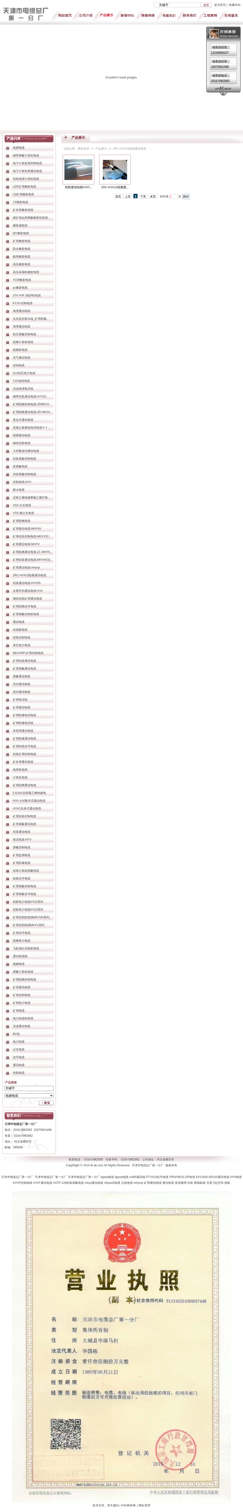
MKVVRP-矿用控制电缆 (28, 653)
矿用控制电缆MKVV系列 (28, 925)
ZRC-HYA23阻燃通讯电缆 (29, 575)
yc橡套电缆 (20, 287)
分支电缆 (19, 1049)
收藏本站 (235, 5)
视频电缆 (19, 964)
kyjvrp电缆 (108, 1177)
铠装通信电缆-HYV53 (27, 583)
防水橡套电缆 (21, 248)
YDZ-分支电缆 (22, 505)
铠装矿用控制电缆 (24, 754)
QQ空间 (218, 1183)
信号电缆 (19, 1057)
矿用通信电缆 (21, 707)
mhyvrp (139, 1183)
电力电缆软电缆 (23, 1018)
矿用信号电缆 (21, 933)
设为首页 (220, 5)
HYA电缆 (236, 1177)
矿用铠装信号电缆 (24, 746)
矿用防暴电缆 (21, 863)
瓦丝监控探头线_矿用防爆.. (30, 318)
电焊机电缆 (20, 769)
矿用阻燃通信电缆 (24, 785)
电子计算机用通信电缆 (27, 171)
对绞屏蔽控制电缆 (24, 474)
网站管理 (144, 1505)
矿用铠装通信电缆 (24, 660)
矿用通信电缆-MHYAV (27, 528)
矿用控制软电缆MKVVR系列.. (32, 917)
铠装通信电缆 (21, 831)
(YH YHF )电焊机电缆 (27, 295)
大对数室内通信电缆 (26, 451)
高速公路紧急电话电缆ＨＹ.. (31, 427)
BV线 (16, 1034)
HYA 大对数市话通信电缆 (29, 800)
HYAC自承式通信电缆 (27, 808)
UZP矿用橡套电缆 (24, 186)
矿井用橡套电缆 (23, 210)
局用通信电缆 (21, 326)
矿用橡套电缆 (21, 241)
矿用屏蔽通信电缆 (24, 668)
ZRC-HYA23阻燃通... (115, 187)
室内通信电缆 (21, 692)
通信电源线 (20, 956)
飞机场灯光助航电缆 (26, 948)
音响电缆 (19, 365)
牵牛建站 (113, 1505)
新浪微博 (181, 1183)
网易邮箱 (200, 1183)
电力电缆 (19, 1041)
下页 (143, 196)
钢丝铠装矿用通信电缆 (27, 598)
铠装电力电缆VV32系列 (28, 901)
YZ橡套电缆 (20, 202)
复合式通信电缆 (23, 419)
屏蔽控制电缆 (21, 847)
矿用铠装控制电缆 (24, 816)
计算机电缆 (20, 777)
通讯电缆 (19, 1065)
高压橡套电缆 (21, 264)
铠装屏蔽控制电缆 (24, 458)
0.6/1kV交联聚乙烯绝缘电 (29, 793)
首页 (118, 196)
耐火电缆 (19, 489)
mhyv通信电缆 (94, 1183)
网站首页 (83, 148)
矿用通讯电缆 (21, 987)
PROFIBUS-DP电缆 (182, 1177)
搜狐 (227, 1183)
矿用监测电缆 (21, 855)
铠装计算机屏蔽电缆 (26, 870)
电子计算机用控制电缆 (27, 163)
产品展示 (101, 148)
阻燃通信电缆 (21, 435)
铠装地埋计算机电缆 (26, 178)
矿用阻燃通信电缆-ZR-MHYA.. (32, 412)
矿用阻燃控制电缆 (24, 979)
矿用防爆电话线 (23, 723)
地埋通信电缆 (21, 311)
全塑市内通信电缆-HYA (28, 591)
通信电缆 (19, 622)
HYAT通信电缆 (43, 1183)
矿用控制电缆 (21, 995)
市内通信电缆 (21, 684)
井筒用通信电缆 (23, 730)
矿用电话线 (20, 699)
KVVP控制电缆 (23, 1183)
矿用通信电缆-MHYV (26, 544)
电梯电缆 (19, 147)
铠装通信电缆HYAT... (78, 187)
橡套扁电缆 (20, 225)
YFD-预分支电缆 (23, 513)
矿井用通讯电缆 (23, 762)
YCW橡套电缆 (22, 280)
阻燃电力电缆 (21, 940)
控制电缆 (19, 1072)
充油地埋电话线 (23, 388)
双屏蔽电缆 (20, 466)
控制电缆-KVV (22, 482)
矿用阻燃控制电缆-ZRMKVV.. (32, 404)
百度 (210, 1183)
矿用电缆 (19, 1010)
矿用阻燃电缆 (21, 521)
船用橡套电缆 (21, 256)
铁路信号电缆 (21, 878)
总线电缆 (127, 1183)
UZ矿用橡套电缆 (23, 194)
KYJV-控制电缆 (23, 303)
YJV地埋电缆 (21, 381)
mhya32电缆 (112, 1183)
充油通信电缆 (21, 1026)
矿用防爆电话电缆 (24, 715)
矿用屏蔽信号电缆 (24, 894)
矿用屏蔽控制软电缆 (26, 614)
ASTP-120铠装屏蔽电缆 (69, 1183)
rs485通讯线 (137, 1177)
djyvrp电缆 (122, 1177)
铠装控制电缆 (21, 637)
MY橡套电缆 (21, 233)
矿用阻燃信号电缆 (24, 606)
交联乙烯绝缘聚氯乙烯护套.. (31, 497)
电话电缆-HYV (22, 839)
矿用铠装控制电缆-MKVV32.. (31, 536)
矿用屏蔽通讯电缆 (24, 824)
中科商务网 (128, 1505)
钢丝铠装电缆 (21, 443)
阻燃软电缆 (20, 350)
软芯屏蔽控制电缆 (24, 334)
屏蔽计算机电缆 (23, 971)
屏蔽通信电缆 (21, 676)
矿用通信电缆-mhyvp (26, 567)
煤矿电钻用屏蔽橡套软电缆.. (31, 217)
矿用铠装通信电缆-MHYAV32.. (32, 559)
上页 (128, 196)
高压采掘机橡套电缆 (26, 272)
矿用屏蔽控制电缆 (24, 886)
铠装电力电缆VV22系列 (28, 909)
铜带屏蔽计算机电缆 (26, 155)
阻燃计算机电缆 (23, 342)
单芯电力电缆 (21, 645)
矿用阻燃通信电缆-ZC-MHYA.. (32, 552)
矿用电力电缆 (21, 1003)
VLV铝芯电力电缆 (24, 373)
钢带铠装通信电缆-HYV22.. (30, 396)
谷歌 (190, 1183)
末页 (153, 196)
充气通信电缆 (21, 357)
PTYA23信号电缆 (157, 1177)
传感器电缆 (20, 629)
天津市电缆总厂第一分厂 (18, 1177)
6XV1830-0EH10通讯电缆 (213, 1177)
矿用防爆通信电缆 (24, 738)
